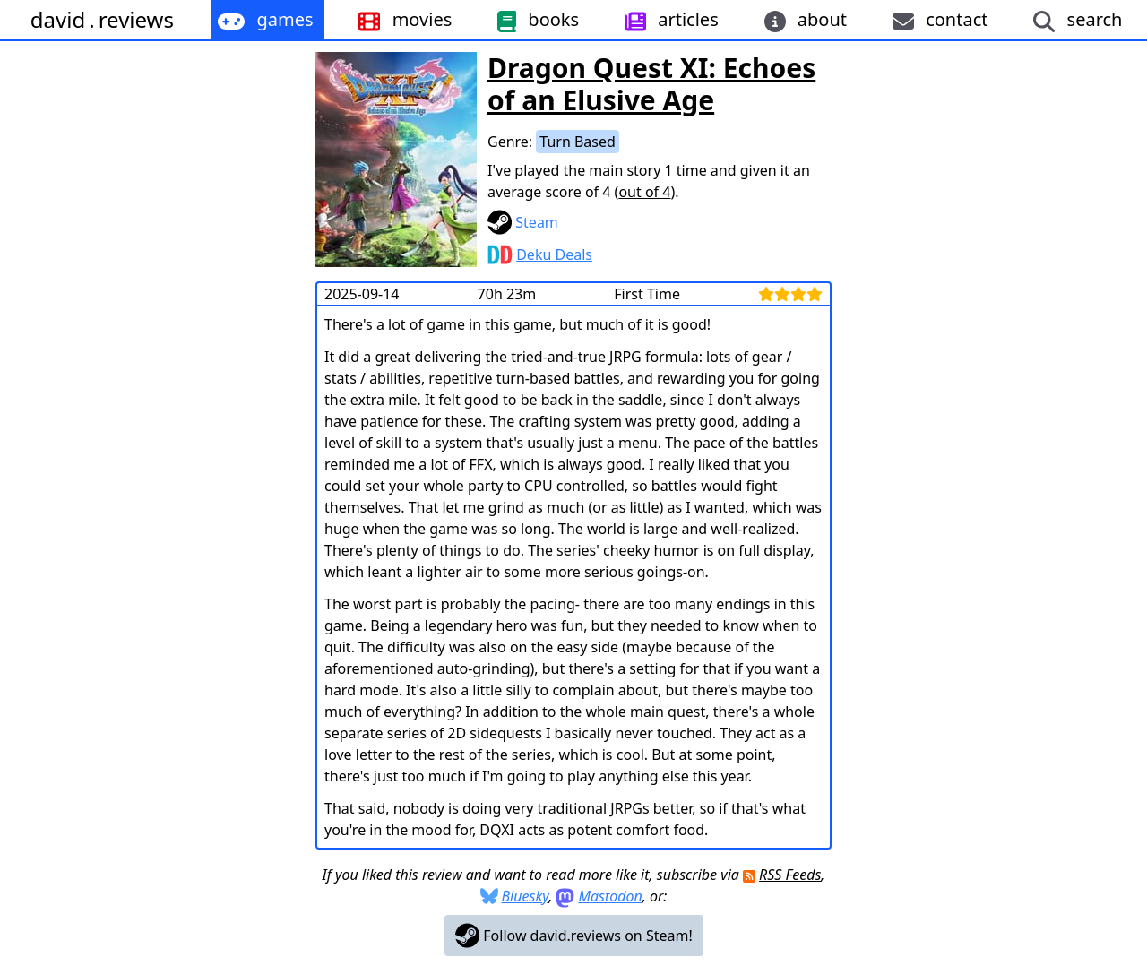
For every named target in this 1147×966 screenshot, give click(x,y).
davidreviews (102, 19)
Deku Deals (554, 254)
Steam (536, 222)
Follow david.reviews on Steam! (574, 935)
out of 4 (644, 192)
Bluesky (525, 896)
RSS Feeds (790, 874)
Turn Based (577, 141)
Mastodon (610, 896)
